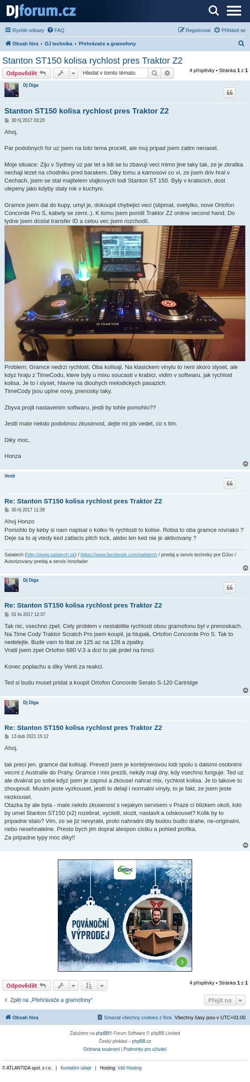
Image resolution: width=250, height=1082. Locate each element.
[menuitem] (56, 30)
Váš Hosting (129, 1068)
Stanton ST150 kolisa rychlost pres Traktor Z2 (92, 60)
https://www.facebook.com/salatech (119, 554)
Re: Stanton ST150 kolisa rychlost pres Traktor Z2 (83, 501)
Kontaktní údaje (76, 1068)
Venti (9, 476)
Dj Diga (30, 85)
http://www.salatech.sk (51, 554)
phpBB (102, 1033)
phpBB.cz (141, 1041)
